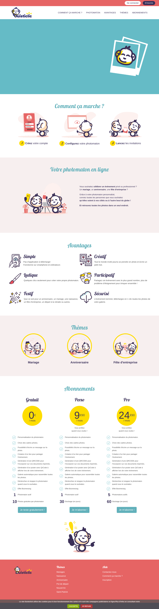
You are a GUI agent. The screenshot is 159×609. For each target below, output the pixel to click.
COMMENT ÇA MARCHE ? (70, 13)
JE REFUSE (86, 606)
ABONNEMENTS (139, 13)
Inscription (107, 580)
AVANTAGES (110, 13)
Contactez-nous (109, 572)
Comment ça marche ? (112, 576)
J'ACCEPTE (73, 606)
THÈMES (124, 13)
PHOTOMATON (93, 13)
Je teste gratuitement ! (32, 510)
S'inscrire (149, 3)
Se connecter (133, 3)
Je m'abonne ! (79, 510)
